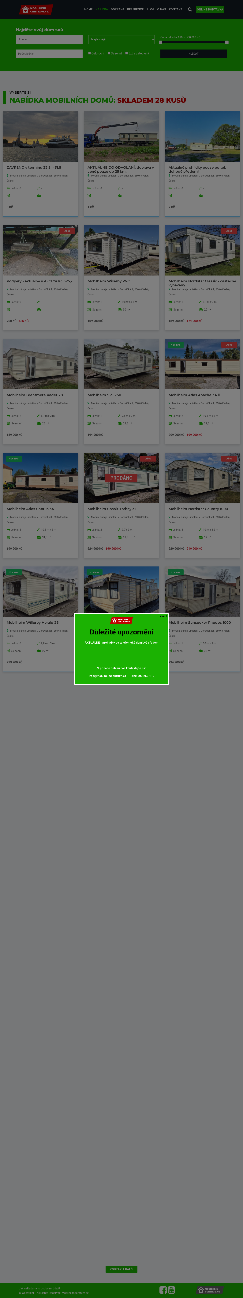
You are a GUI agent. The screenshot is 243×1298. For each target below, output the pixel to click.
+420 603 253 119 (142, 676)
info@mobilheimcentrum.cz (107, 676)
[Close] (163, 616)
